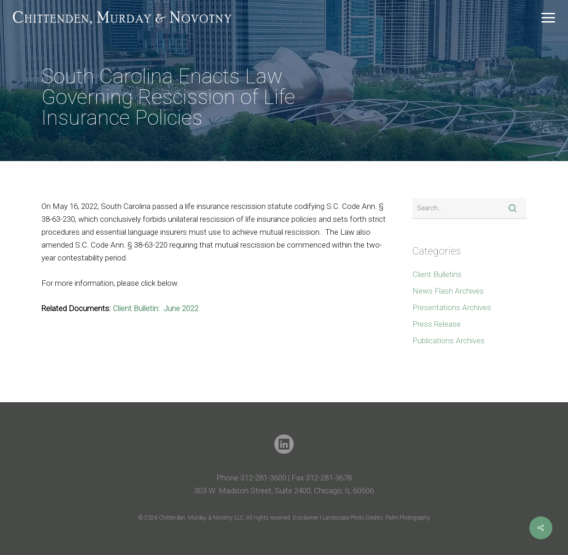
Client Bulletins (437, 274)
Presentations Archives (451, 307)
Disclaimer (306, 518)
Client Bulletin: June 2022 (155, 308)
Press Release (436, 324)
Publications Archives (448, 340)
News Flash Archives (448, 290)
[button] (548, 18)
